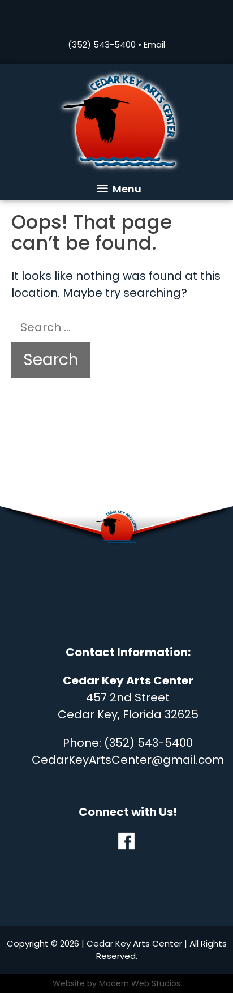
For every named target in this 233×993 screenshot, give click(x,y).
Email (154, 44)
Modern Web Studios (139, 983)
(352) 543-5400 (102, 44)
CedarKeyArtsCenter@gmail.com (128, 760)
